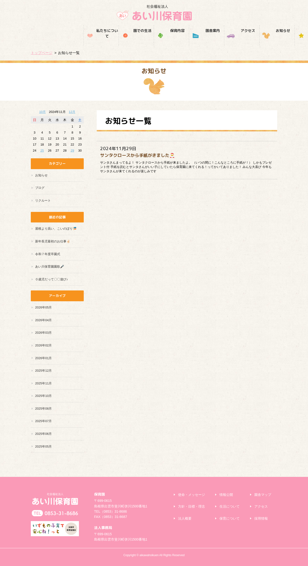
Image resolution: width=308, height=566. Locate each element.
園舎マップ (262, 495)
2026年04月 (43, 320)
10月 (42, 112)
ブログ (40, 188)
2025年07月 (43, 421)
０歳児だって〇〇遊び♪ (51, 279)
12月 (72, 112)
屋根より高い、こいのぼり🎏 (56, 228)
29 (72, 150)
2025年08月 (43, 408)
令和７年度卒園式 (47, 254)
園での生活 (83, 40)
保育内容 (119, 40)
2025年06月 (43, 434)
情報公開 (226, 495)
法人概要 (185, 518)
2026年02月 (43, 345)
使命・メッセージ (191, 495)
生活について (229, 506)
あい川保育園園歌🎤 (49, 266)
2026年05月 (43, 307)
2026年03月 (43, 332)
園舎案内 (154, 40)
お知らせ (224, 40)
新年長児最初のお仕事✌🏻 (52, 241)
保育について (229, 518)
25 (42, 150)
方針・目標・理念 (191, 506)
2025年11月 (43, 383)
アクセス (189, 40)
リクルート (43, 200)
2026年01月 (43, 358)
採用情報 (259, 40)
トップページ (41, 53)
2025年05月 (43, 446)
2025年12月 (43, 370)
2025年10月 (43, 396)
